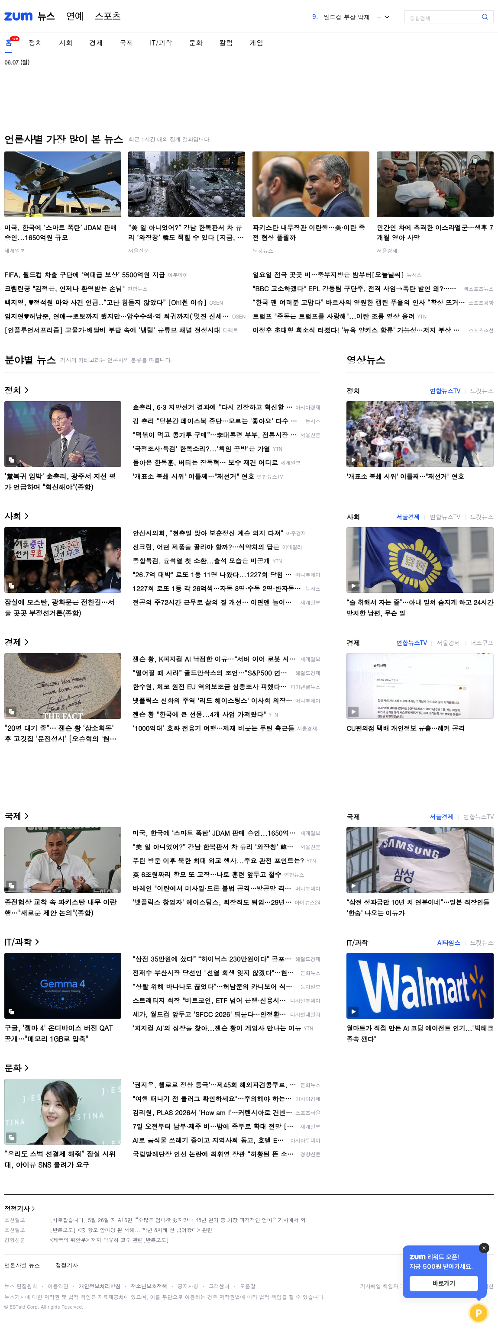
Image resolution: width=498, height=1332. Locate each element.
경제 (96, 43)
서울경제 (387, 250)
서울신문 (138, 250)
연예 (75, 16)
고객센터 (219, 1286)
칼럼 (226, 43)
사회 (66, 43)
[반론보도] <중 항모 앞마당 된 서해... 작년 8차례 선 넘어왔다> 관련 (131, 1229)
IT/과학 (161, 43)
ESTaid (17, 1306)
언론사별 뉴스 (22, 1265)
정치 (35, 43)
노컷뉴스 (262, 250)
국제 (126, 43)
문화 (196, 43)
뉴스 (46, 16)
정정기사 (16, 1208)
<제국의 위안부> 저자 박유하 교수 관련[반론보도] (109, 1239)
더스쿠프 (482, 642)
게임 (256, 43)
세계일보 (14, 250)
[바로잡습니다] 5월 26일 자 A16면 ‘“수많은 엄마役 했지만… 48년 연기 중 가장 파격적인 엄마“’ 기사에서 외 (178, 1219)
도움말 (247, 1286)
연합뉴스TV (445, 390)
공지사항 (188, 1286)
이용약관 (58, 1286)
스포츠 (108, 16)
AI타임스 (448, 942)
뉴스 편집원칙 (20, 1286)
